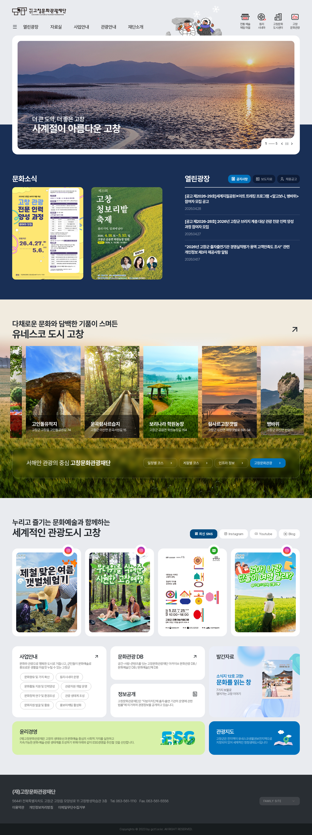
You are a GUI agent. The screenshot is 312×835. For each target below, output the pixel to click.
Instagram (233, 534)
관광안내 (108, 27)
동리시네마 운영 (69, 677)
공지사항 (239, 179)
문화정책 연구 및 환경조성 (39, 696)
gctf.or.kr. (157, 829)
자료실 (56, 27)
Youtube (263, 534)
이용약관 (18, 807)
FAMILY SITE (279, 801)
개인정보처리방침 (41, 807)
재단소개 (135, 27)
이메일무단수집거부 (71, 807)
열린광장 (30, 27)
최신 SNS (204, 534)
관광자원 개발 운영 (76, 686)
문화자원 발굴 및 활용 (37, 705)
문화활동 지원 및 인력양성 (39, 686)
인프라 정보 (231, 463)
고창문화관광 (268, 463)
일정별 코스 (160, 463)
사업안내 (81, 27)
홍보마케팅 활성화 (70, 705)
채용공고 (288, 179)
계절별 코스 (196, 463)
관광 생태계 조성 (74, 696)
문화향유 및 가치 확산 (37, 677)
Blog (291, 534)
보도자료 (264, 179)
